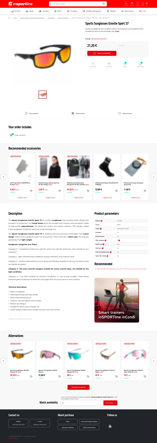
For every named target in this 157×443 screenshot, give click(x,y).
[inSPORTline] (20, 4)
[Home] (9, 18)
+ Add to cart (21, 198)
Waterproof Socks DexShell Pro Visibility (106, 183)
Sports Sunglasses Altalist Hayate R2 (76, 371)
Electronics (127, 11)
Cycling (43, 11)
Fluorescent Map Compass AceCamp (133, 183)
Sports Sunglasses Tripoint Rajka (105, 371)
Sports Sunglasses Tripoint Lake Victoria (133, 371)
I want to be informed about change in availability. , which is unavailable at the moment (89, 398)
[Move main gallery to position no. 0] (42, 94)
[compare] (31, 191)
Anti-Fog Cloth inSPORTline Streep (20, 183)
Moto (58, 11)
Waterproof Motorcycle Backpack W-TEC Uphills (78, 183)
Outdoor (72, 11)
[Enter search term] (74, 3)
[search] (103, 3)
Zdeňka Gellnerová (39, 423)
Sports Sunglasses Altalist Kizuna (47, 371)
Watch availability (101, 53)
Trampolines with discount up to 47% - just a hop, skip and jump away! (121, 269)
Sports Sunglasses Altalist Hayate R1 (19, 371)
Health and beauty (92, 11)
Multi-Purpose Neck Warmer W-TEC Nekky (48, 183)
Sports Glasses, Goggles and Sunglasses (32, 18)
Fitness (15, 11)
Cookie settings (13, 438)
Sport (30, 11)
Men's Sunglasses (63, 18)
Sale (142, 11)
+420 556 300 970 (18, 423)
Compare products (78, 387)
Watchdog (110, 403)
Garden (111, 11)
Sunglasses (51, 18)
